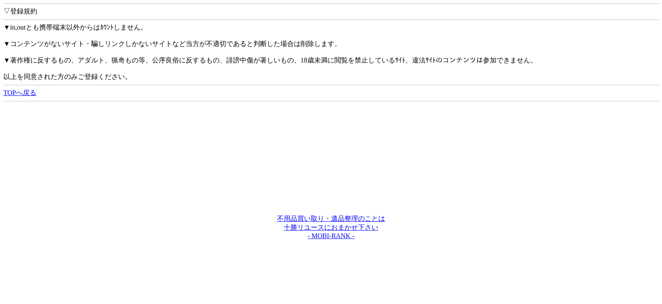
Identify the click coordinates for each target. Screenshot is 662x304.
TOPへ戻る (19, 92)
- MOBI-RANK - (330, 235)
